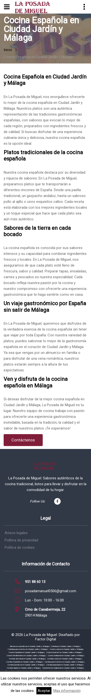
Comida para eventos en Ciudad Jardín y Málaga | (65, 662)
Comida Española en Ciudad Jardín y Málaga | (24, 662)
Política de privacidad (21, 540)
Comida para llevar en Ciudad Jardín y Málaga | (26, 665)
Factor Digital (45, 639)
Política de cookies (20, 547)
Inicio (8, 50)
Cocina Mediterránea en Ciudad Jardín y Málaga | (26, 655)
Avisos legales (16, 533)
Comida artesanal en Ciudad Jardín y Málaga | (27, 659)
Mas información (67, 691)
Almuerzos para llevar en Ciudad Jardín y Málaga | (30, 646)
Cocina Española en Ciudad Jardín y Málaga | (27, 652)
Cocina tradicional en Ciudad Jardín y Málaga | (66, 655)
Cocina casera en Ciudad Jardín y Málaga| (66, 649)
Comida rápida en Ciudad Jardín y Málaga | (24, 668)
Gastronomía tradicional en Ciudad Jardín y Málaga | (63, 668)
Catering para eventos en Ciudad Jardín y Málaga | (28, 649)
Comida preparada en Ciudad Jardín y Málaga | (65, 665)
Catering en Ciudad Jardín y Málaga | (66, 646)
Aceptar (44, 691)
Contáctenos (23, 440)
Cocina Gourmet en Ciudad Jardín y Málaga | (64, 652)
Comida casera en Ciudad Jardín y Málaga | (64, 659)
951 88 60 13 (35, 582)
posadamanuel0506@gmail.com (50, 591)
